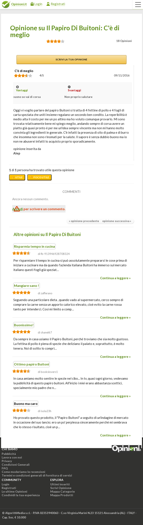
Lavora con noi (12, 457)
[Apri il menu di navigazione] (137, 4)
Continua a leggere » (115, 278)
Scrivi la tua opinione (71, 59)
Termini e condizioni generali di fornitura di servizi (37, 475)
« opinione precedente (84, 221)
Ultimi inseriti (60, 484)
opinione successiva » (116, 221)
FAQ (5, 468)
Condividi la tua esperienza (21, 495)
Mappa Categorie (62, 491)
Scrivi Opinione (60, 488)
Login (38, 4)
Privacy (7, 461)
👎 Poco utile (39, 177)
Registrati (58, 4)
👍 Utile (17, 177)
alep (16, 153)
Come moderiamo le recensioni (23, 472)
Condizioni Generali (16, 464)
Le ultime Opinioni (14, 491)
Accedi (17, 209)
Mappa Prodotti (61, 495)
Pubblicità (9, 454)
